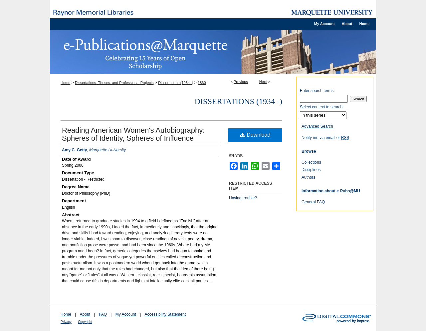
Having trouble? (243, 198)
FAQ (103, 314)
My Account (125, 314)
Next (263, 82)
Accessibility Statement (165, 314)
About (85, 314)
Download (255, 135)
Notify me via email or (325, 137)
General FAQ (313, 202)
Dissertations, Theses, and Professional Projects (114, 83)
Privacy (66, 322)
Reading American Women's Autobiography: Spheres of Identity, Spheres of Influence (133, 134)
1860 (202, 83)
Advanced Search (317, 126)
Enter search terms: (317, 90)
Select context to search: (321, 107)
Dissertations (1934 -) (175, 83)
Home (65, 83)
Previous (241, 82)
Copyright (85, 322)
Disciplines (311, 169)
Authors (308, 177)
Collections (311, 162)
